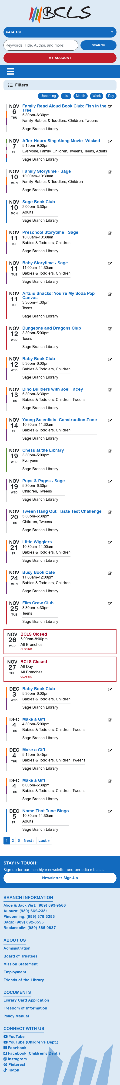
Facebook (14, 1048)
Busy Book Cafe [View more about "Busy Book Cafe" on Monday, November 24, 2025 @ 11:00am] (38, 572)
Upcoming (48, 96)
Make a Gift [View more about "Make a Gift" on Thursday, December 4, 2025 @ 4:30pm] (33, 719)
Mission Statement (20, 964)
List (66, 96)
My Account (60, 58)
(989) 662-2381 (34, 911)
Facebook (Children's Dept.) (31, 1053)
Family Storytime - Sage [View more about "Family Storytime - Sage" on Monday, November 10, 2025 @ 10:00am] (46, 171)
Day (111, 96)
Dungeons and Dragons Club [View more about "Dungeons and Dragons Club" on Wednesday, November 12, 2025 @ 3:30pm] (51, 328)
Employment (14, 972)
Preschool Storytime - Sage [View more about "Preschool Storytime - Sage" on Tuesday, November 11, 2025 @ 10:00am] (50, 232)
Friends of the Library (23, 980)
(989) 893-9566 (51, 905)
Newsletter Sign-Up (60, 878)
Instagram (15, 1059)
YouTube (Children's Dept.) (30, 1042)
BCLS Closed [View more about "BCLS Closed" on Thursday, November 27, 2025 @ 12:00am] (33, 661)
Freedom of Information (25, 1008)
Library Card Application (26, 1000)
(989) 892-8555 (29, 922)
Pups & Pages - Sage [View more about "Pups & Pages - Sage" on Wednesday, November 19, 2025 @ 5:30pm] (43, 480)
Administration (16, 948)
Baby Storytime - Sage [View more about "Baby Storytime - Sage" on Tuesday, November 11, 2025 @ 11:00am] (45, 262)
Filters (22, 85)
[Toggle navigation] (10, 71)
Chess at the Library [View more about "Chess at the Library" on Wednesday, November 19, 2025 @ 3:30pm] (43, 450)
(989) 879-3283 (41, 916)
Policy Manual (16, 1016)
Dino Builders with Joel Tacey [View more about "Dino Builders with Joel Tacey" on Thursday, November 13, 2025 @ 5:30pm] (52, 389)
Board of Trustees (20, 956)
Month (80, 96)
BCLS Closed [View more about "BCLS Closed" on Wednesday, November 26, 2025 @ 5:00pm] (33, 634)
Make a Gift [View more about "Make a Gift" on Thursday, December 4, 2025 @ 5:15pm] (33, 749)
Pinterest (14, 1064)
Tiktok (11, 1070)
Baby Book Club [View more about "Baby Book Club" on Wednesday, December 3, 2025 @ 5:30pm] (38, 688)
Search (98, 45)
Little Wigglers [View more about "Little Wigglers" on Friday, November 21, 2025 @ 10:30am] (37, 541)
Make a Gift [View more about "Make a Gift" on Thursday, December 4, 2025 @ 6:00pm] (33, 780)
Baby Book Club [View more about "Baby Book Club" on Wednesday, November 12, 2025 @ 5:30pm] (38, 358)
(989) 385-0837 (41, 928)
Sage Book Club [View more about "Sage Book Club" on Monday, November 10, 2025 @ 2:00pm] (38, 201)
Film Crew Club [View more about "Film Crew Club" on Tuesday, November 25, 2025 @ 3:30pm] (37, 603)
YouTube (14, 1036)
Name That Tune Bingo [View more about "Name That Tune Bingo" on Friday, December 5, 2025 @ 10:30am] (45, 810)
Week (97, 96)
